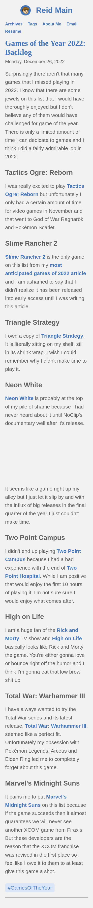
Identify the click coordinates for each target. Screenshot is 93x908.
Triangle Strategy (62, 336)
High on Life (67, 638)
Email (71, 24)
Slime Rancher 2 (25, 257)
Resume (13, 31)
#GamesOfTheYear (30, 888)
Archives (14, 24)
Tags (32, 24)
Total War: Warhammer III (56, 726)
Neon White (19, 398)
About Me (51, 24)
